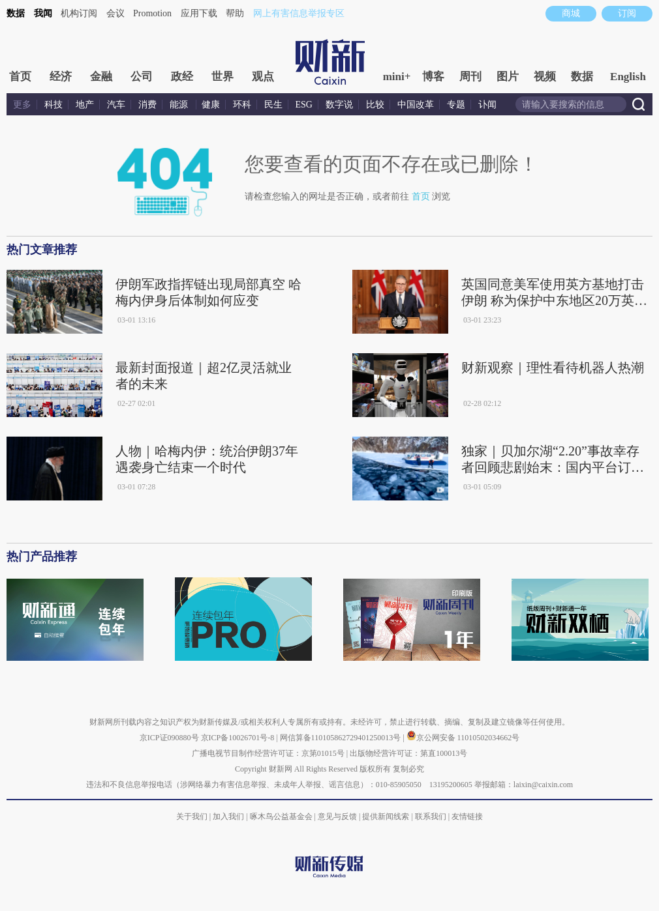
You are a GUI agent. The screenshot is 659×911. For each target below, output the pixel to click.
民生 (273, 104)
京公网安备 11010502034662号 (463, 737)
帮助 (235, 13)
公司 (141, 76)
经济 (61, 76)
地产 (85, 104)
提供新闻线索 (385, 816)
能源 (180, 104)
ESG (304, 104)
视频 (545, 76)
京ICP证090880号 (169, 737)
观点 (263, 76)
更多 (22, 104)
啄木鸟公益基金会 (282, 816)
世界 (222, 76)
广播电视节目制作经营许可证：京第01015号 (268, 753)
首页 (20, 76)
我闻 (43, 13)
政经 (182, 76)
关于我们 (191, 816)
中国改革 (415, 104)
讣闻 (487, 104)
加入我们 (228, 816)
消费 (147, 104)
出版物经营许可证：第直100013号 (408, 753)
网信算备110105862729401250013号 (341, 737)
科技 (53, 104)
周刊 (470, 76)
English (628, 76)
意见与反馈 (337, 816)
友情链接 (467, 816)
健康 (211, 104)
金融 (101, 76)
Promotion (152, 13)
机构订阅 (79, 13)
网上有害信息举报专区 (299, 13)
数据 (16, 13)
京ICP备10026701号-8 (239, 737)
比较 (375, 104)
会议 (115, 13)
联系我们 (430, 816)
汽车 (116, 104)
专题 (456, 104)
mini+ (397, 76)
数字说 (339, 104)
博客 (433, 76)
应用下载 (199, 13)
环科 (242, 104)
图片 (508, 76)
